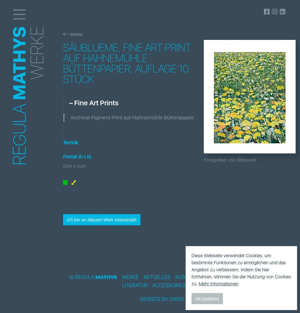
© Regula (93, 277)
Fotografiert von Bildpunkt (230, 160)
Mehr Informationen (218, 283)
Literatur (135, 285)
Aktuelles (156, 277)
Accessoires (168, 285)
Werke (72, 34)
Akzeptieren (207, 298)
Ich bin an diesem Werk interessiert (102, 219)
